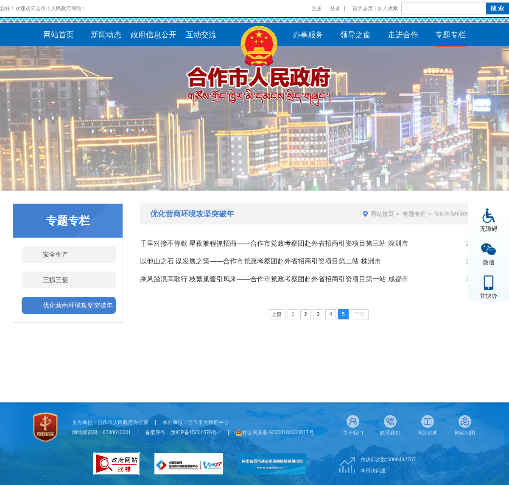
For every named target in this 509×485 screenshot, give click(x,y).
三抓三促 (55, 279)
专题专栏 (414, 214)
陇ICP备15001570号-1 (196, 432)
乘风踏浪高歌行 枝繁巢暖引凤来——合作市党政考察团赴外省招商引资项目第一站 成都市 (274, 279)
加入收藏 (388, 8)
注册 (317, 8)
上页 (276, 314)
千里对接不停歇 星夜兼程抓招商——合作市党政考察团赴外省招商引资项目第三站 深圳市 (274, 243)
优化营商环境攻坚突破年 (78, 305)
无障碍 (489, 228)
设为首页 (362, 8)
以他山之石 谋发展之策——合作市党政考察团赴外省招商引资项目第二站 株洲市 (260, 261)
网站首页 (382, 214)
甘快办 (489, 295)
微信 (489, 262)
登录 (335, 8)
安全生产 (55, 254)
